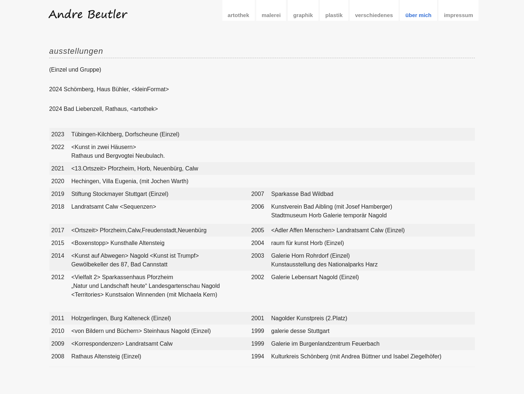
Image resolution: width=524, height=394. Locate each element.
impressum (458, 15)
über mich (418, 15)
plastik (334, 15)
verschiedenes (374, 15)
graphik (303, 15)
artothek (238, 15)
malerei (271, 15)
